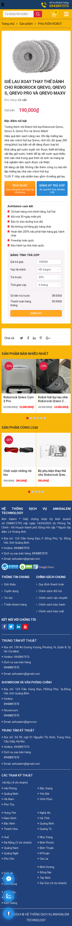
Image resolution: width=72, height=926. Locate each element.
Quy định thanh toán (50, 584)
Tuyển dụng (10, 591)
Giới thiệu (9, 584)
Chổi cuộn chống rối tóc (17, 473)
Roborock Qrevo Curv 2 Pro (18, 399)
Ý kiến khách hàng (14, 604)
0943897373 (59, 6)
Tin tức (7, 598)
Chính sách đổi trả (49, 591)
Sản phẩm (26, 24)
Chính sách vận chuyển (52, 598)
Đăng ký (36, 313)
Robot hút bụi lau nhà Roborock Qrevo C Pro (53, 399)
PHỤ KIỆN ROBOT (50, 24)
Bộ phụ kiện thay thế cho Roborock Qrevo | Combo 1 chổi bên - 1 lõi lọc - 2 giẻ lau (52, 473)
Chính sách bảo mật (50, 611)
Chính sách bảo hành (50, 604)
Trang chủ (8, 24)
